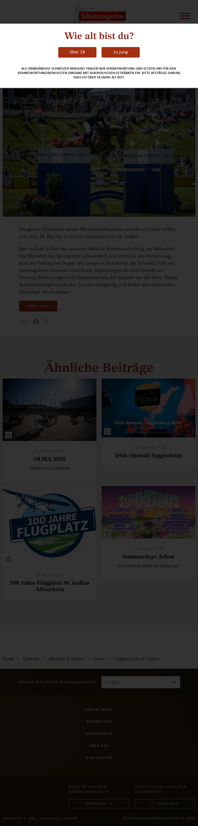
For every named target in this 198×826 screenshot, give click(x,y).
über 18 (77, 52)
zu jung (120, 52)
